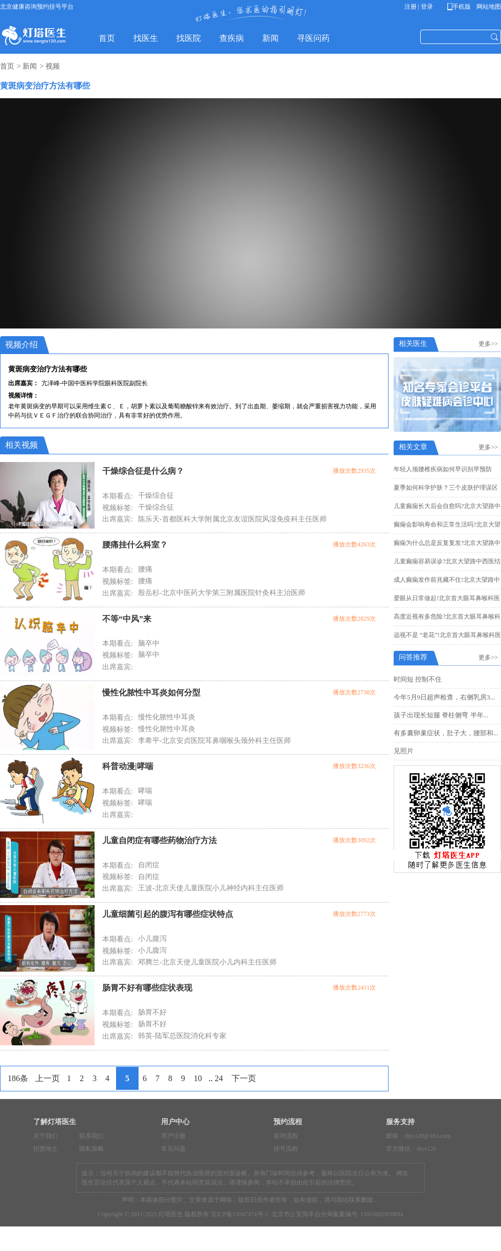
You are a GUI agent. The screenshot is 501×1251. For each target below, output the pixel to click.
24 (219, 1078)
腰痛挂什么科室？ (135, 544)
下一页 (244, 1078)
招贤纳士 (45, 1148)
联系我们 (91, 1135)
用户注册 (173, 1135)
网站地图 (488, 6)
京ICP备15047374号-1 (239, 1214)
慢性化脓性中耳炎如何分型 (151, 692)
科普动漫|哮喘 (127, 766)
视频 (52, 66)
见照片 (404, 751)
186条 (18, 1078)
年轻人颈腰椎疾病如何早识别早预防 (443, 469)
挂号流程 (286, 1148)
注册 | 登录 (418, 6)
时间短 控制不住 (418, 679)
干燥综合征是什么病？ (143, 471)
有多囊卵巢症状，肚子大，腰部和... (446, 733)
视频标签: (117, 508)
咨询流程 (286, 1135)
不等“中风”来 (126, 618)
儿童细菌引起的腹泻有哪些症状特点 (167, 914)
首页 (7, 66)
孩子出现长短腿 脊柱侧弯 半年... (441, 715)
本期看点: (117, 496)
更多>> (490, 343)
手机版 (461, 6)
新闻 (29, 66)
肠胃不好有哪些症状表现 (147, 987)
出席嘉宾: (117, 519)
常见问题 (173, 1148)
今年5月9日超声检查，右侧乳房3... (444, 697)
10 (198, 1078)
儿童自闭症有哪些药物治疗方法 (159, 840)
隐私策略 (91, 1148)
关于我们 (45, 1135)
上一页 (47, 1078)
